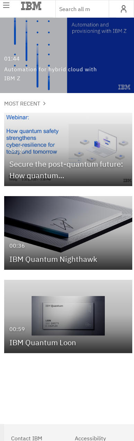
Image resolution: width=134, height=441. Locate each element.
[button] (123, 9)
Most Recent (25, 103)
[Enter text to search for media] (75, 9)
